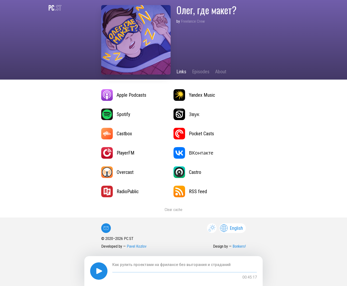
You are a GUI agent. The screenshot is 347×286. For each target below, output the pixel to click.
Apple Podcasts (123, 95)
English (231, 228)
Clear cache (173, 209)
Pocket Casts (194, 133)
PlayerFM (117, 153)
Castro (187, 172)
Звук (187, 114)
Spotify (115, 114)
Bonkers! (239, 246)
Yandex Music (194, 95)
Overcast (117, 172)
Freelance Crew (193, 21)
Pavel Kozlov (137, 246)
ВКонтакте (193, 153)
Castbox (116, 133)
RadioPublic (120, 191)
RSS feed (190, 191)
